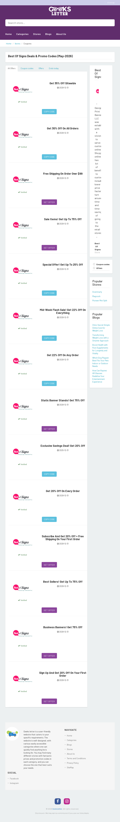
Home (8, 33)
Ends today (54, 68)
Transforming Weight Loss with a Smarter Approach (100, 338)
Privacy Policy (73, 763)
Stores (37, 33)
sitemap (111, 2)
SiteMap (70, 767)
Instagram (14, 783)
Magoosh (96, 296)
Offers (41, 68)
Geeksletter (57, 809)
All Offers (11, 68)
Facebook (14, 778)
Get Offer (49, 202)
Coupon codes (27, 68)
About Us (61, 33)
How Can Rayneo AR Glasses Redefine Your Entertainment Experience (99, 376)
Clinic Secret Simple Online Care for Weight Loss (101, 328)
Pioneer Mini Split (99, 300)
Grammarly (97, 292)
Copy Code (49, 111)
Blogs (48, 33)
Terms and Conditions (76, 758)
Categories (22, 33)
